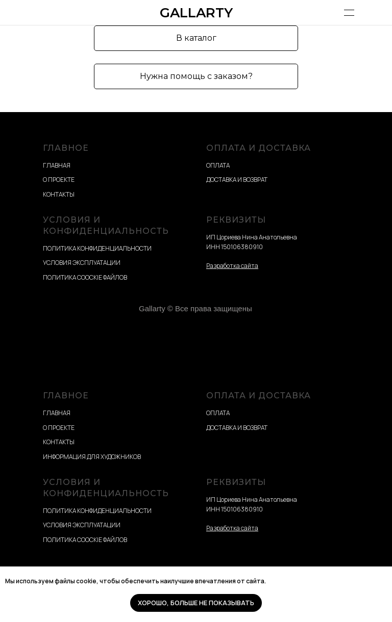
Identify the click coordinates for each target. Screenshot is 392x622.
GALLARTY (196, 13)
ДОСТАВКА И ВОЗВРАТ (236, 179)
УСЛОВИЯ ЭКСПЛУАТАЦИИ (81, 262)
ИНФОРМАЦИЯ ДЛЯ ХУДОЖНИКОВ (92, 456)
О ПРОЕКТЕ (59, 179)
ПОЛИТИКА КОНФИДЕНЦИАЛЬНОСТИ (97, 248)
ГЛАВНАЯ (56, 165)
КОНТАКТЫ (59, 194)
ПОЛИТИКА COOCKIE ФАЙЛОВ (85, 277)
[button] (196, 76)
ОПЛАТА (218, 165)
